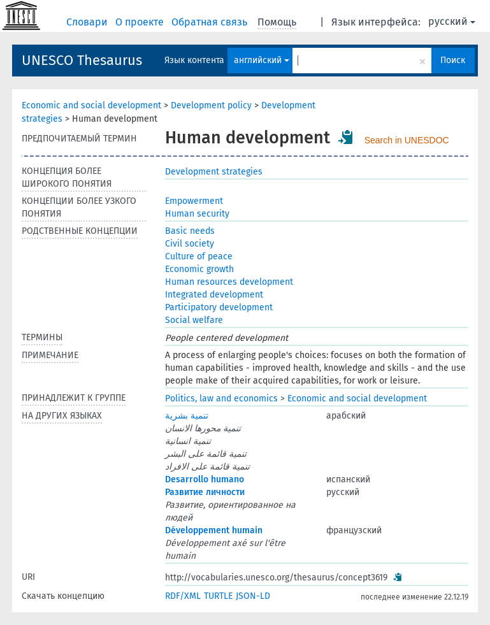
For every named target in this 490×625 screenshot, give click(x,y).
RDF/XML (183, 596)
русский (451, 21)
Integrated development (214, 294)
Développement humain (214, 530)
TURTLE (218, 596)
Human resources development (229, 282)
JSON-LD (253, 596)
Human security (197, 213)
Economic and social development (91, 105)
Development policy (211, 105)
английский (261, 60)
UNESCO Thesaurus (82, 60)
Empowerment (194, 201)
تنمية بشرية (186, 415)
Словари (88, 22)
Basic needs (190, 231)
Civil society (189, 243)
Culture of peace (199, 256)
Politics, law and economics (221, 398)
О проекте (140, 22)
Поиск (452, 60)
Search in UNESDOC (406, 140)
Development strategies (214, 171)
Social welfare (194, 320)
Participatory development (219, 307)
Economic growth (199, 269)
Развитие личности (205, 492)
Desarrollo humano (204, 479)
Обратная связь (210, 22)
